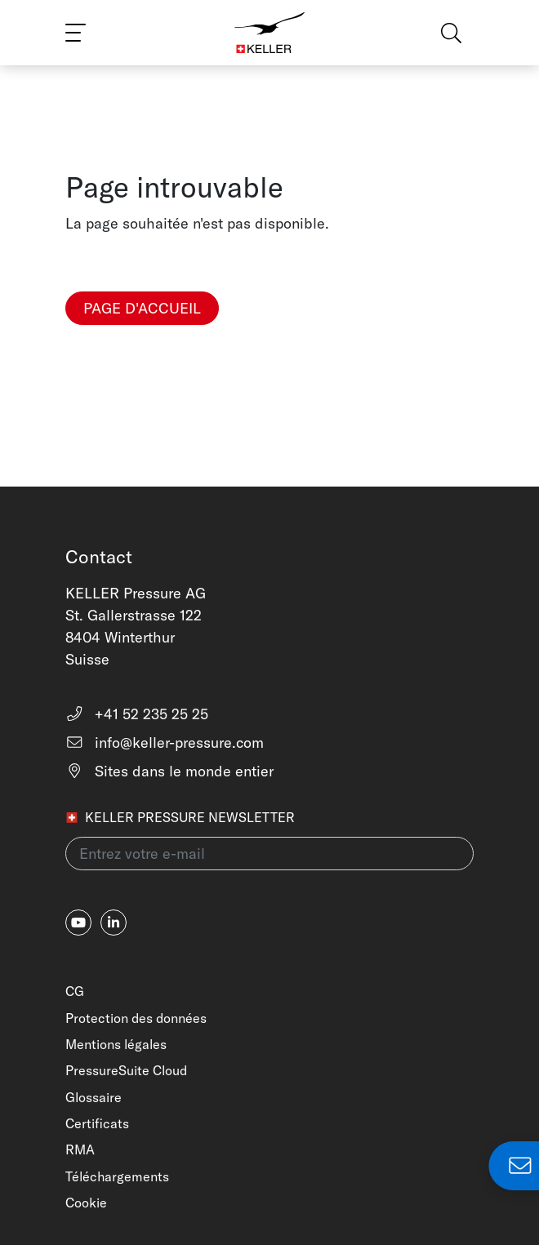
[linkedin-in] (113, 922)
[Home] (270, 32)
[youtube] (78, 922)
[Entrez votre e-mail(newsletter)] (269, 853)
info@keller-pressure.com (164, 742)
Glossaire (93, 1097)
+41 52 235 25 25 (136, 714)
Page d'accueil (142, 308)
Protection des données (136, 1018)
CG (74, 991)
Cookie (86, 1202)
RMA (80, 1149)
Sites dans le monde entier (169, 771)
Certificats (97, 1123)
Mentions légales (116, 1044)
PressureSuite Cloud (126, 1070)
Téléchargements (117, 1176)
